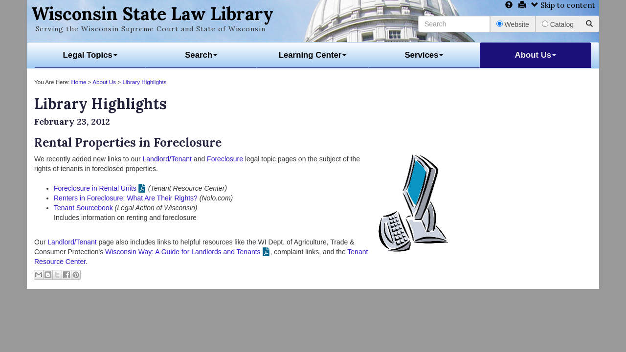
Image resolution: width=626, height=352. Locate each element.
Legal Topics (90, 55)
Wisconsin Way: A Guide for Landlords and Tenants (183, 252)
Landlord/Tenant (167, 159)
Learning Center (313, 55)
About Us (536, 55)
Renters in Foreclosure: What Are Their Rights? (126, 198)
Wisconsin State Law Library (152, 13)
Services (423, 55)
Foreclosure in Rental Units (95, 188)
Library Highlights (144, 82)
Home (78, 82)
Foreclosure (225, 159)
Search (201, 55)
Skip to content (563, 5)
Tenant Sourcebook (83, 208)
